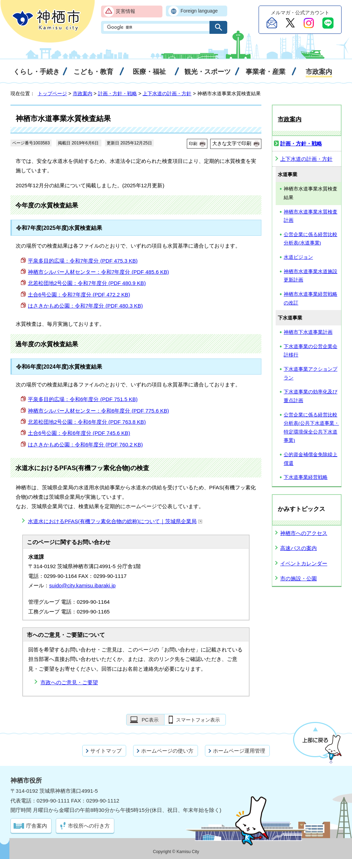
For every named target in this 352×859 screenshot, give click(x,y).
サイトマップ (106, 751)
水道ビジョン (298, 257)
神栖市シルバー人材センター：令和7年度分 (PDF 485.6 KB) (98, 272)
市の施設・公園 (298, 578)
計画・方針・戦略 (117, 93)
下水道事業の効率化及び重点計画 (310, 396)
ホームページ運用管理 (239, 751)
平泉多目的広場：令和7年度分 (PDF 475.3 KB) (83, 261)
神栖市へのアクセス (303, 533)
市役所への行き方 (89, 826)
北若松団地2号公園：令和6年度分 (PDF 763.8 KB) (87, 422)
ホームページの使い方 (167, 751)
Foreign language (199, 11)
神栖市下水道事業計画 (308, 332)
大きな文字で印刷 (231, 143)
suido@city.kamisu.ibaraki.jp (82, 585)
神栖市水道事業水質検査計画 (310, 216)
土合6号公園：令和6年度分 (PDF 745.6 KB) (79, 433)
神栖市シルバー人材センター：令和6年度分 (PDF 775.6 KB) (98, 411)
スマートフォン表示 (198, 720)
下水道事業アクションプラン (310, 373)
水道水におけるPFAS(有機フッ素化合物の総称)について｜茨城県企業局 (115, 521)
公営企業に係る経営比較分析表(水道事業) (310, 239)
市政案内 (82, 93)
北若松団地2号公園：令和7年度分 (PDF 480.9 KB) (87, 283)
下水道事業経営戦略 (306, 477)
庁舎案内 (36, 826)
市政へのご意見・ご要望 (69, 682)
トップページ (52, 93)
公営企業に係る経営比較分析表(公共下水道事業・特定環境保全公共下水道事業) (311, 427)
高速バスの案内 (298, 548)
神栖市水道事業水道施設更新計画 (310, 276)
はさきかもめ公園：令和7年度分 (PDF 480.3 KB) (85, 306)
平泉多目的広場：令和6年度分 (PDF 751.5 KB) (83, 399)
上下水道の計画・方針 (167, 93)
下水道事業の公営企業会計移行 (310, 351)
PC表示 (149, 720)
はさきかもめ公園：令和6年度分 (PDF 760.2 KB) (85, 444)
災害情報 (125, 11)
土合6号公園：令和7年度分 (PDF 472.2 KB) (79, 294)
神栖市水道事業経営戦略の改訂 (310, 299)
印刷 (193, 143)
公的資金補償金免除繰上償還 (310, 459)
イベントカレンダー (303, 563)
